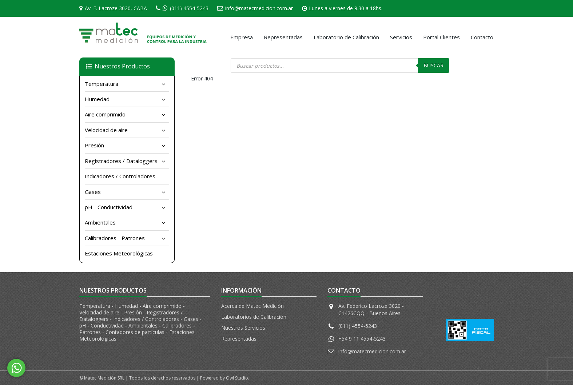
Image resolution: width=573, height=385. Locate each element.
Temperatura (101, 83)
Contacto (482, 37)
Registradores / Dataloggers (121, 160)
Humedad (97, 99)
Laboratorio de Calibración (346, 37)
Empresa (241, 37)
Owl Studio (237, 378)
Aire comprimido (105, 114)
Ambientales (100, 222)
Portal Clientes (441, 37)
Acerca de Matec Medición (252, 305)
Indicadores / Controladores (120, 176)
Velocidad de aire (106, 130)
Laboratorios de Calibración (253, 316)
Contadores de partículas (136, 332)
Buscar (433, 65)
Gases (93, 191)
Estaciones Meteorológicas (119, 253)
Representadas (283, 37)
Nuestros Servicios (243, 327)
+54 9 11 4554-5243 (362, 338)
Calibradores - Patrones (115, 238)
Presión (94, 145)
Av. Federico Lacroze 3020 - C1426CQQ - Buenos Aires (371, 309)
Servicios (401, 37)
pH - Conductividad (108, 207)
